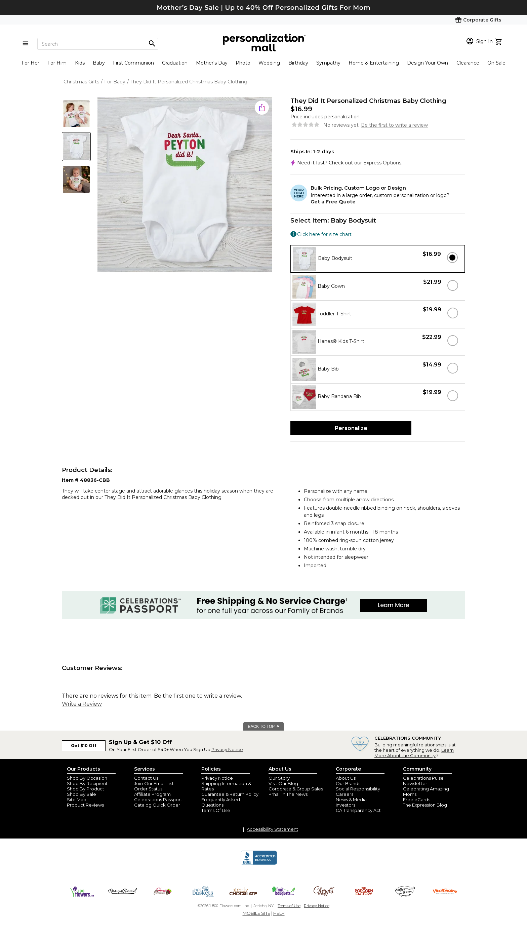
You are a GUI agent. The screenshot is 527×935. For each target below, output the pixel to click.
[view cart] (499, 41)
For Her (30, 63)
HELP (279, 913)
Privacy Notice (227, 749)
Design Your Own (427, 63)
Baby (99, 63)
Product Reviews (85, 805)
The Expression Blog (425, 805)
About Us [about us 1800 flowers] (346, 778)
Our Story (279, 778)
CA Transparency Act (358, 810)
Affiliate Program (152, 794)
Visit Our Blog (283, 783)
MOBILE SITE (256, 913)
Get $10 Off (83, 745)
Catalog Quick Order (157, 805)
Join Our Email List (154, 783)
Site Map (76, 799)
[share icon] (262, 108)
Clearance (467, 63)
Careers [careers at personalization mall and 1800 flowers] (344, 794)
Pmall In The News (288, 794)
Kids (80, 63)
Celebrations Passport (158, 799)
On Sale (496, 63)
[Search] (97, 44)
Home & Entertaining (374, 63)
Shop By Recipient (87, 783)
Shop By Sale (81, 794)
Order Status (148, 788)
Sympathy (328, 63)
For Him (57, 63)
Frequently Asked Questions (220, 802)
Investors (345, 805)
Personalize (351, 428)
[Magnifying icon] (152, 43)
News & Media (351, 799)
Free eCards (416, 799)
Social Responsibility (358, 788)
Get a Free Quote (333, 202)
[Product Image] (184, 185)
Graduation (175, 63)
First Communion (133, 63)
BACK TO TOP (264, 726)
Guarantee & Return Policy (229, 794)
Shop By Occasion (87, 778)
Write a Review (82, 704)
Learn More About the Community (414, 752)
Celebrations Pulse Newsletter (423, 780)
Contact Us (146, 778)
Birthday (298, 63)
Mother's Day (212, 63)
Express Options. (382, 163)
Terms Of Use (215, 810)
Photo (243, 63)
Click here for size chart (324, 234)
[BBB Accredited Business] (258, 863)
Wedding (269, 63)
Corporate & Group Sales (296, 788)
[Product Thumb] (76, 113)
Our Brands (348, 783)
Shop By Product (85, 788)
